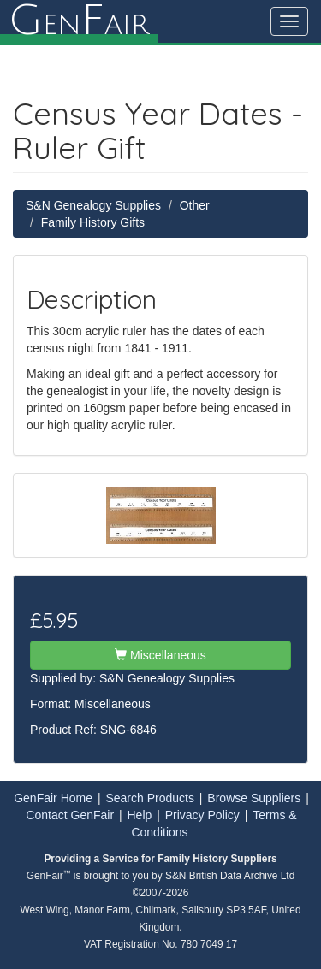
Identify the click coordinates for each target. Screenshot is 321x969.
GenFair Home (53, 798)
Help (140, 815)
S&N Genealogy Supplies (93, 205)
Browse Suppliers (253, 798)
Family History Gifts (93, 222)
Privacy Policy (202, 815)
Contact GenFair (70, 815)
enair (79, 21)
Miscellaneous (160, 655)
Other (195, 205)
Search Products (149, 798)
